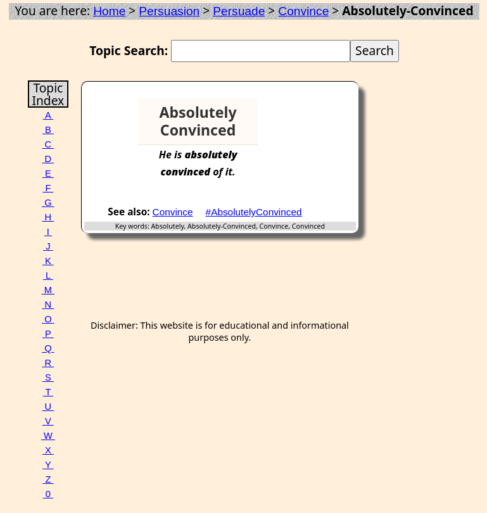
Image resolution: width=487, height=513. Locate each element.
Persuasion (169, 11)
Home (109, 11)
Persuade (239, 11)
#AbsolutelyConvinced (254, 211)
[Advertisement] (310, 117)
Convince (303, 11)
